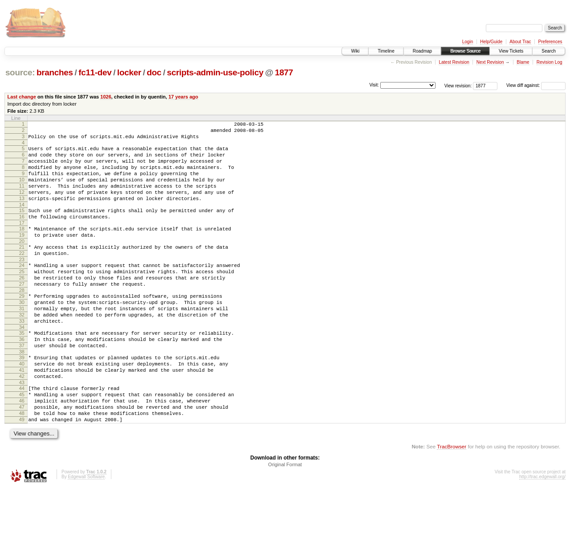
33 (21, 355)
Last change (22, 96)
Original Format (285, 518)
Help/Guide (491, 41)
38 (21, 391)
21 (21, 268)
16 (21, 234)
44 (21, 433)
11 (21, 198)
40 (21, 405)
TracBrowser (451, 500)
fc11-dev (94, 72)
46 (21, 449)
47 (21, 456)
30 (21, 333)
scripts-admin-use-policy (215, 72)
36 (21, 376)
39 (21, 397)
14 (21, 220)
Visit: (374, 84)
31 (21, 340)
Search (549, 51)
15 (21, 226)
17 (21, 241)
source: (20, 72)
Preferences (550, 41)
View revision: (458, 85)
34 (21, 363)
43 (21, 428)
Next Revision (490, 62)
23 (21, 283)
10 (21, 190)
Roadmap (422, 51)
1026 (105, 96)
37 (21, 384)
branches (55, 72)
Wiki (355, 51)
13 (21, 213)
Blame (523, 62)
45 (21, 441)
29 (21, 325)
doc (154, 72)
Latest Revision (454, 62)
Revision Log (549, 62)
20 (21, 262)
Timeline (386, 51)
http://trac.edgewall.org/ (542, 530)
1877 (284, 72)
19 (21, 255)
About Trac (520, 41)
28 (21, 319)
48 (21, 464)
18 (21, 247)
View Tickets (511, 51)
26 (21, 304)
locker (129, 72)
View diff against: (536, 85)
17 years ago (183, 96)
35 (21, 369)
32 (21, 348)
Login (467, 41)
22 (21, 276)
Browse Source (465, 51)
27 (21, 312)
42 (21, 420)
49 (21, 471)
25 (21, 297)
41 (21, 412)
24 (21, 289)
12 (21, 205)
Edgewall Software (86, 530)
